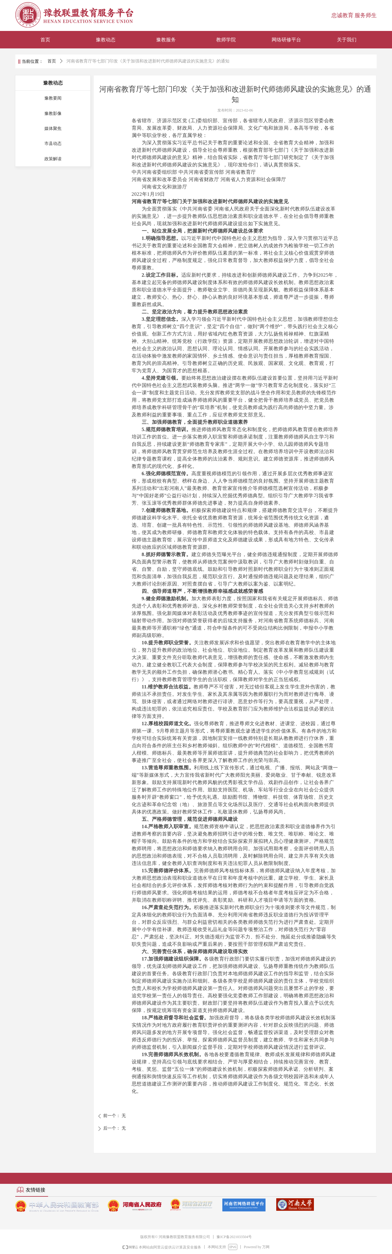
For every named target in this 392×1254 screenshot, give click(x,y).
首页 (51, 61)
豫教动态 (53, 82)
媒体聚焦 (53, 128)
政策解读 (53, 159)
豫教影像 (53, 113)
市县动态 (53, 143)
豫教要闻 (53, 98)
